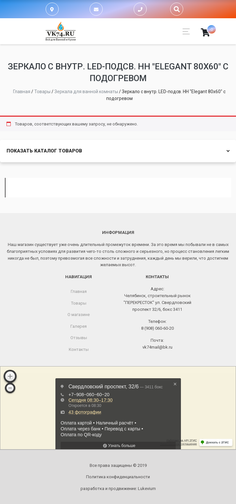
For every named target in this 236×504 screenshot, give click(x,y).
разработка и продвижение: (118, 488)
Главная (79, 291)
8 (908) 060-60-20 (157, 328)
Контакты (79, 349)
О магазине (78, 314)
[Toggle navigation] (184, 31)
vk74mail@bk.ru (157, 347)
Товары (78, 303)
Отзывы (78, 337)
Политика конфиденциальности (118, 476)
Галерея (78, 326)
